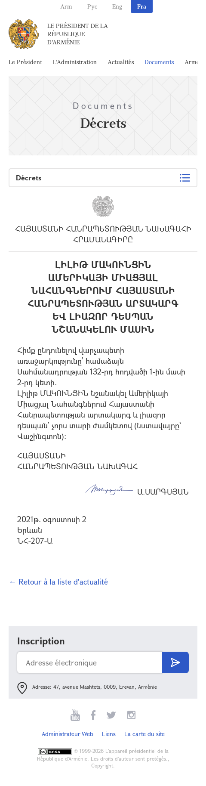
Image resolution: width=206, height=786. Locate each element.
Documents (159, 62)
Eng (117, 6)
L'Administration (75, 62)
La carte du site (144, 734)
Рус (92, 6)
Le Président (25, 62)
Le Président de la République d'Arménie (77, 34)
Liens (109, 734)
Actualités (121, 62)
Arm (66, 6)
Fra (141, 6)
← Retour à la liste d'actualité (58, 581)
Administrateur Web (67, 734)
